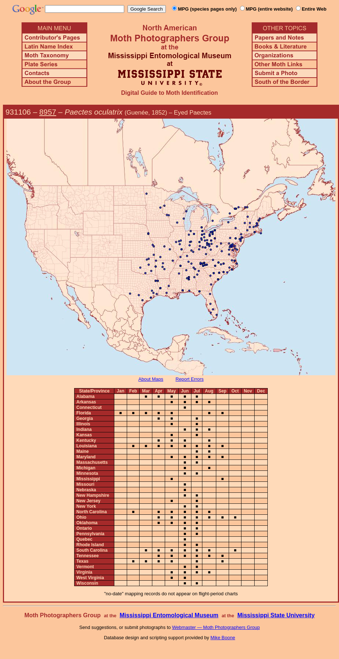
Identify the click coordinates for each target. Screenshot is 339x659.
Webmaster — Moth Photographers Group (216, 627)
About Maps (150, 379)
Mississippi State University (276, 615)
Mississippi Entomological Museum (168, 615)
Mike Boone (222, 637)
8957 (47, 112)
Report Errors (190, 379)
